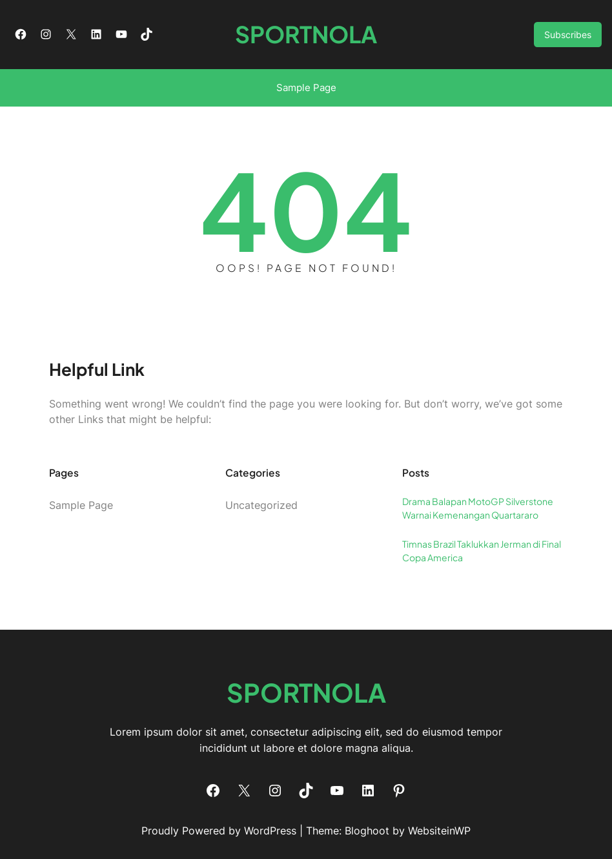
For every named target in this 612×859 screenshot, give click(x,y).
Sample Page (306, 88)
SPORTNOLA (306, 33)
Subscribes (567, 34)
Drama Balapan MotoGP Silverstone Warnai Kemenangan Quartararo (477, 508)
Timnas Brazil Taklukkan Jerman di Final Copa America (481, 550)
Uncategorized (261, 505)
